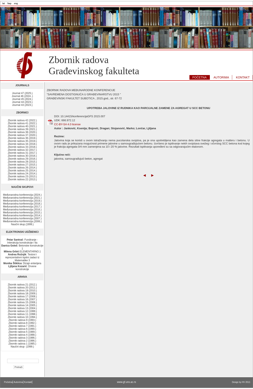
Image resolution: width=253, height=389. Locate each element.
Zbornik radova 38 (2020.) (22, 132)
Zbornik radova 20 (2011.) (22, 287)
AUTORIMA (221, 77)
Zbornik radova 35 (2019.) (22, 141)
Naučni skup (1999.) (22, 224)
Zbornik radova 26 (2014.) (22, 167)
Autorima (18, 382)
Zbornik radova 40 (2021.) (22, 126)
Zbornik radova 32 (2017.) (22, 149)
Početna (8, 382)
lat (3, 3)
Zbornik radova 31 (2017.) (22, 152)
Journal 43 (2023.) (22, 105)
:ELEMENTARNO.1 (22, 251)
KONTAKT (243, 77)
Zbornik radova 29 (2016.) (22, 158)
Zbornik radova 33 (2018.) (22, 146)
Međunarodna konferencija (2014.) (22, 215)
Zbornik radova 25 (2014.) (22, 170)
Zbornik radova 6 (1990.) (22, 328)
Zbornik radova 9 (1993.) (22, 320)
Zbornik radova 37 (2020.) (22, 135)
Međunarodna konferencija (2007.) (22, 218)
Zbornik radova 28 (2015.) (22, 161)
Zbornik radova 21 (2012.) (22, 284)
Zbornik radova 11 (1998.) (22, 314)
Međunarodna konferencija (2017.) (22, 206)
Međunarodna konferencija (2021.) (22, 197)
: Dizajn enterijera (22, 263)
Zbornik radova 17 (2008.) (22, 296)
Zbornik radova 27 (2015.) (22, 164)
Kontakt (28, 382)
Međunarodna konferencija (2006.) (22, 221)
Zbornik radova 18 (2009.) (22, 293)
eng (16, 3)
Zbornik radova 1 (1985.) (22, 343)
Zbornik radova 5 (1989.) (22, 331)
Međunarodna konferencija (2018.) (22, 203)
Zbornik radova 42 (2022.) (22, 120)
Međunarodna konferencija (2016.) (22, 209)
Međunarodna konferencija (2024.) (22, 194)
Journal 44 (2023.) (22, 102)
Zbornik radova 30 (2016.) (22, 155)
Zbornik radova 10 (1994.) (22, 317)
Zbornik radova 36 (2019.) (22, 138)
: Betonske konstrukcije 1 (22, 247)
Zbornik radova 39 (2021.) (22, 129)
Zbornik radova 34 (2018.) (22, 144)
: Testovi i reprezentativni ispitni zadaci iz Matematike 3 (22, 257)
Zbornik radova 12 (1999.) (22, 311)
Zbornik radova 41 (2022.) (22, 123)
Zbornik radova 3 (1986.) (22, 337)
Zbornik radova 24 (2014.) (22, 173)
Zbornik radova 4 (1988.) (22, 334)
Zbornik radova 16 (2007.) (22, 299)
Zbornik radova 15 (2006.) (22, 302)
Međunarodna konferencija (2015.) (22, 212)
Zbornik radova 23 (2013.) (22, 176)
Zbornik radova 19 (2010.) (22, 290)
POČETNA (199, 77)
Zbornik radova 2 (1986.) (22, 340)
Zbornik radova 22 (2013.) (22, 179)
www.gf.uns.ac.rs (126, 382)
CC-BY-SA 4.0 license (67, 124)
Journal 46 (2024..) (22, 96)
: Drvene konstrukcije (22, 268)
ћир (9, 3)
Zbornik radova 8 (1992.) (22, 323)
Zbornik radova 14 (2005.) (22, 305)
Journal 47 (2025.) (22, 93)
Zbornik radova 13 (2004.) (22, 308)
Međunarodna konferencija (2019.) (22, 200)
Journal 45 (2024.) (22, 99)
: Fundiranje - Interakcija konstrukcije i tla (22, 241)
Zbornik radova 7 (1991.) (22, 325)
